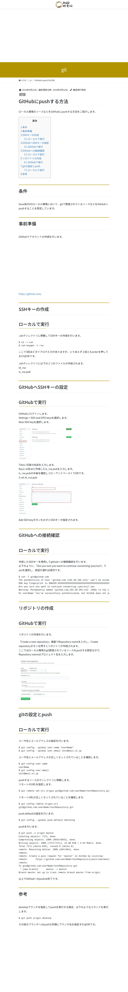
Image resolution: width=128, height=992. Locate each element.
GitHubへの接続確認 (32, 150)
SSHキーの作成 (30, 135)
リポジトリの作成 (31, 158)
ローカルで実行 (34, 139)
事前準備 (26, 131)
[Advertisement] (64, 35)
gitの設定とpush (30, 166)
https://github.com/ (30, 294)
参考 (24, 174)
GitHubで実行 (33, 146)
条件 (24, 127)
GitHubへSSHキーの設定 (35, 143)
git (22, 94)
